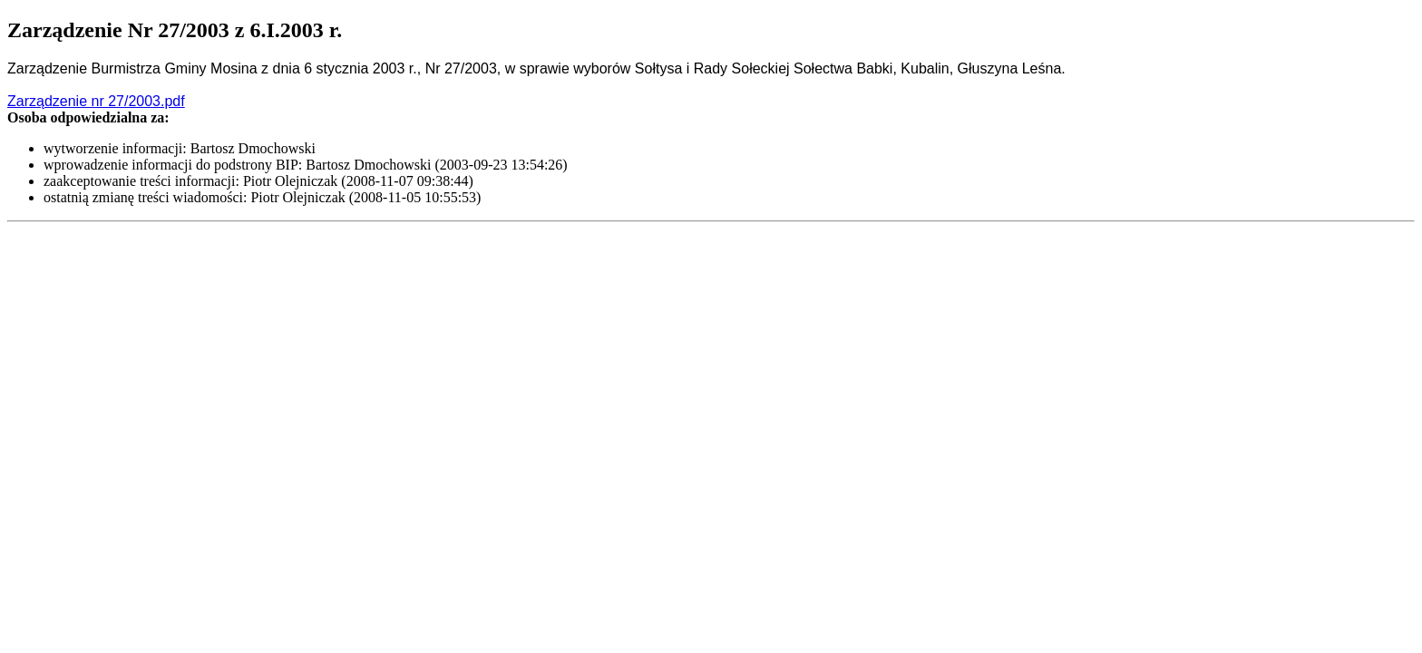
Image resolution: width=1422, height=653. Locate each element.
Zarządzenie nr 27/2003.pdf (96, 101)
